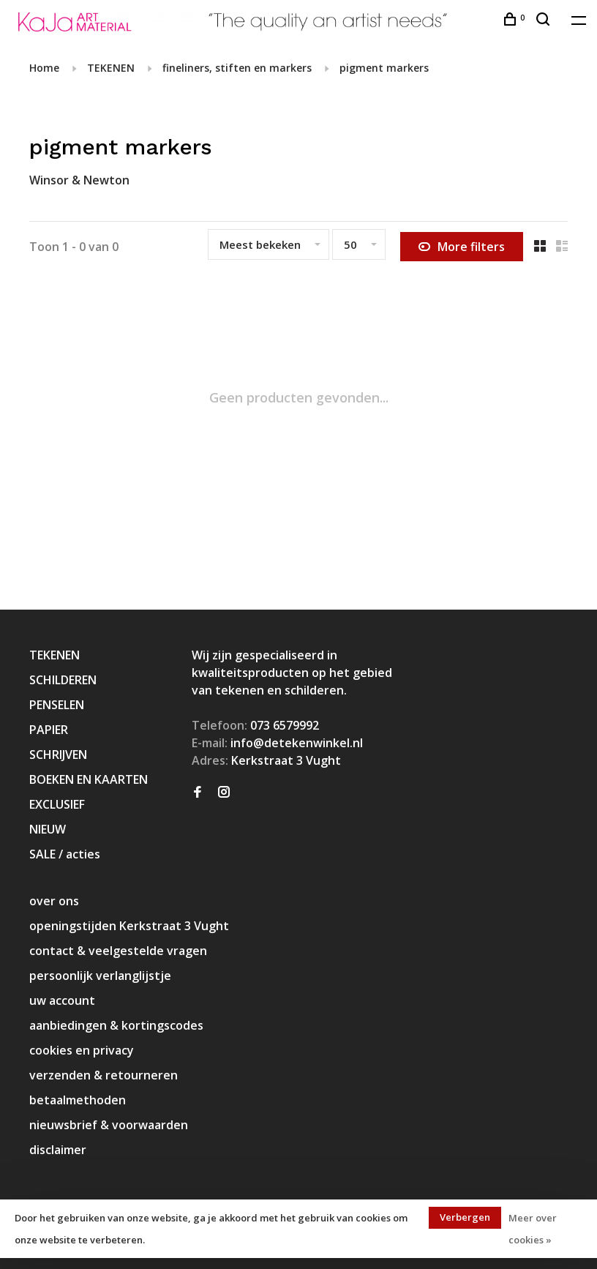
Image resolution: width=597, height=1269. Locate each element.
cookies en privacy (81, 1050)
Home (44, 68)
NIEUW (47, 829)
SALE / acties (64, 854)
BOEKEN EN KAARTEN (88, 779)
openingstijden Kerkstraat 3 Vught (129, 926)
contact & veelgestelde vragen (118, 951)
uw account (62, 1000)
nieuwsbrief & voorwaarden (108, 1125)
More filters (461, 246)
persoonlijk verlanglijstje (100, 975)
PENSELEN (56, 705)
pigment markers (384, 68)
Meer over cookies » (532, 1228)
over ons (54, 901)
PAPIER (48, 730)
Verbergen (465, 1217)
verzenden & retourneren (103, 1075)
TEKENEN (111, 68)
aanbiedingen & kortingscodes (116, 1025)
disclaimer (57, 1150)
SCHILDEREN (63, 680)
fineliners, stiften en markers (237, 68)
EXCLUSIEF (57, 804)
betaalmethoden (77, 1100)
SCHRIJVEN (58, 754)
